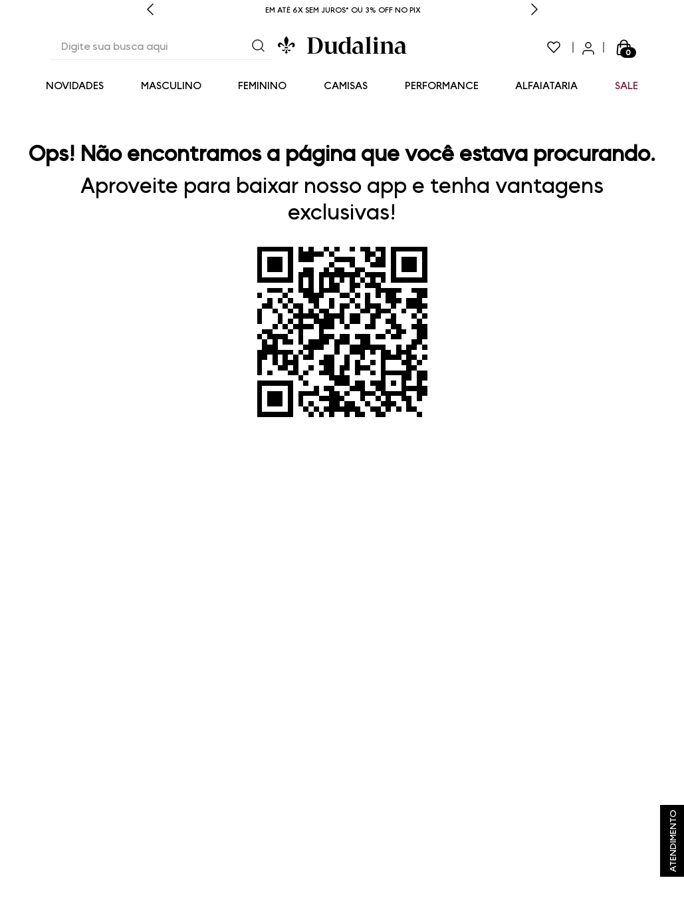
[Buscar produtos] (259, 47)
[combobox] (161, 47)
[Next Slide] (534, 11)
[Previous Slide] (150, 11)
